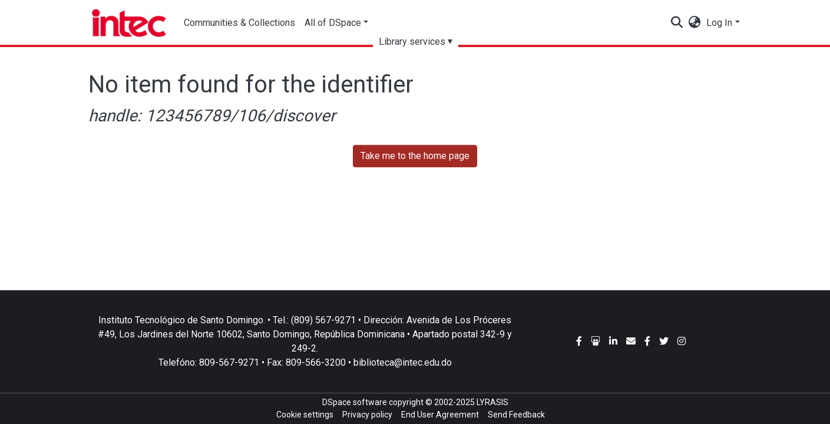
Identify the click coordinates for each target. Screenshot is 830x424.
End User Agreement (440, 414)
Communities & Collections (239, 22)
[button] (694, 23)
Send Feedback (516, 414)
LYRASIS (492, 402)
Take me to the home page (415, 155)
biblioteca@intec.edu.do (402, 362)
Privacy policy (367, 414)
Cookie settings (304, 414)
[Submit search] (676, 23)
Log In (719, 22)
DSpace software (354, 402)
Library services (412, 41)
